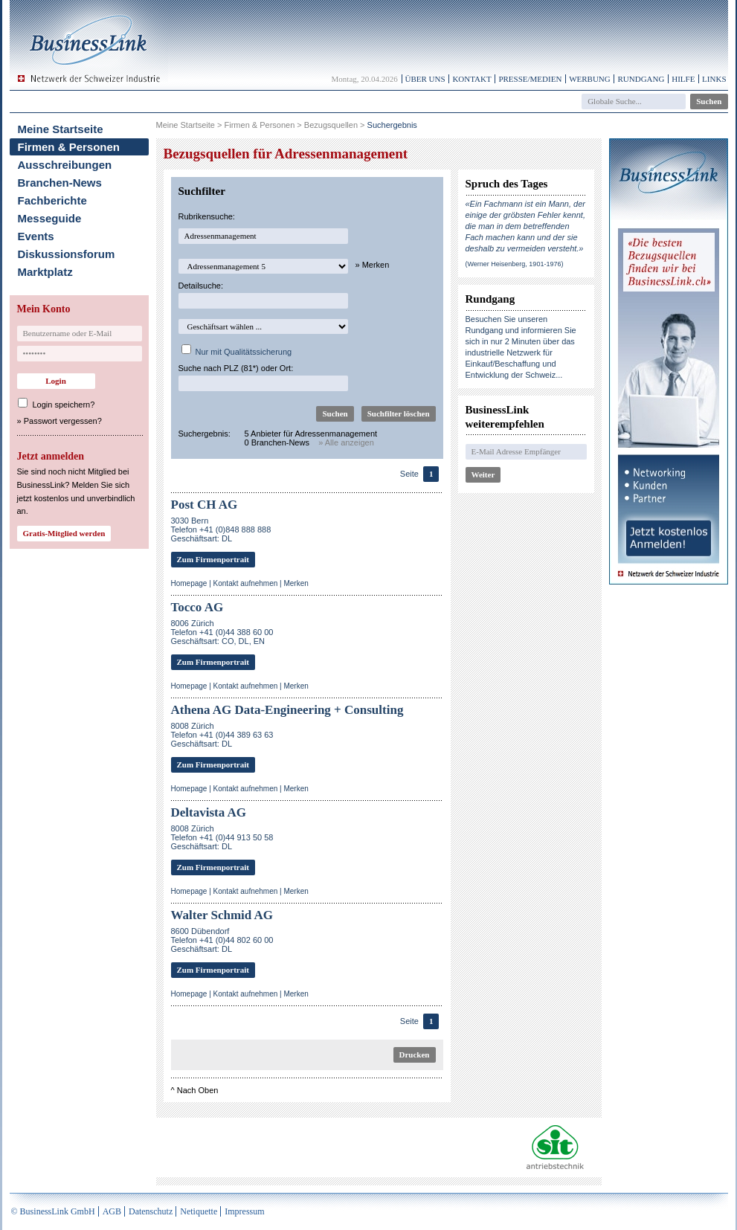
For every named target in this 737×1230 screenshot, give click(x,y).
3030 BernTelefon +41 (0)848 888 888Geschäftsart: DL (221, 529)
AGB (112, 1211)
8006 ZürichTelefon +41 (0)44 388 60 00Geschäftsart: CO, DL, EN (222, 632)
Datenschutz (151, 1211)
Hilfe (683, 78)
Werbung (590, 78)
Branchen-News (60, 182)
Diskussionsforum (66, 254)
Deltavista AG (209, 812)
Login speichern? (64, 404)
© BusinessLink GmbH (53, 1211)
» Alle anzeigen (346, 442)
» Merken (372, 264)
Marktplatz (45, 271)
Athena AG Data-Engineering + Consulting (287, 710)
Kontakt (471, 78)
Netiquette (198, 1211)
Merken (295, 583)
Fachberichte (52, 200)
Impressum (244, 1211)
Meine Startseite (60, 129)
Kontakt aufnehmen (245, 583)
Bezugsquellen (331, 124)
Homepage (189, 583)
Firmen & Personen (69, 147)
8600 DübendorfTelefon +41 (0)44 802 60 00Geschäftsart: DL (222, 940)
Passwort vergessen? (63, 420)
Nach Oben (198, 1090)
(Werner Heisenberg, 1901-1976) (515, 264)
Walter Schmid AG (222, 915)
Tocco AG (197, 607)
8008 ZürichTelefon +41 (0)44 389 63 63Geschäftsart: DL (222, 734)
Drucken (414, 1054)
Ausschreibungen (65, 164)
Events (36, 236)
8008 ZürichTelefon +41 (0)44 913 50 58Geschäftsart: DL (222, 837)
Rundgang (640, 78)
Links (714, 78)
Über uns (425, 78)
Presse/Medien (529, 78)
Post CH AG (204, 505)
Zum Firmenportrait (213, 559)
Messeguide (50, 218)
